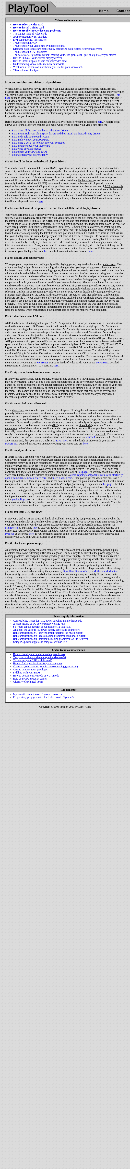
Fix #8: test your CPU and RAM (29, 151)
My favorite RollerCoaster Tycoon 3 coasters (37, 694)
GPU (55, 425)
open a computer (14, 477)
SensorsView (82, 571)
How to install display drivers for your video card (40, 60)
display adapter (22, 88)
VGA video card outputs (26, 70)
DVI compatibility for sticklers (30, 39)
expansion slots (66, 168)
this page (82, 471)
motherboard (18, 168)
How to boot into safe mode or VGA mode (36, 675)
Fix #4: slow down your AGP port (30, 139)
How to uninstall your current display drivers (37, 57)
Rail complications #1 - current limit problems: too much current (48, 632)
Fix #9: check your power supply (30, 154)
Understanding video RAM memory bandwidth (38, 64)
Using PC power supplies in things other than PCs (40, 641)
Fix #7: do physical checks (26, 148)
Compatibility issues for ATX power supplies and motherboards (47, 620)
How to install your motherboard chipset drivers (39, 654)
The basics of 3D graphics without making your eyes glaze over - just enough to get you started (64, 54)
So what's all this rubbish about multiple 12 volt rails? (42, 626)
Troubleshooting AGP (25, 42)
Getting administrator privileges (30, 669)
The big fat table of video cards (30, 33)
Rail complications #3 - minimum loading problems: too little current (50, 638)
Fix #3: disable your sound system (30, 136)
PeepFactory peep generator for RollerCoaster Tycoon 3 (43, 697)
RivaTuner (42, 362)
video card (16, 214)
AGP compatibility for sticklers (30, 36)
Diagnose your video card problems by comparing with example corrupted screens (57, 48)
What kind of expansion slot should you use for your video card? (48, 67)
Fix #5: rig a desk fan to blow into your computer (38, 142)
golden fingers (20, 499)
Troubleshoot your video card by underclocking (39, 45)
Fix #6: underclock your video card (31, 145)
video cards (117, 186)
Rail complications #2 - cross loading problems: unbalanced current (49, 635)
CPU (39, 168)
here (100, 121)
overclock (100, 434)
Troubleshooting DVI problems (30, 51)
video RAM (85, 425)
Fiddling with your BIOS (26, 672)
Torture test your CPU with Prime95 (32, 660)
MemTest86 (11, 527)
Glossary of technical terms (28, 681)
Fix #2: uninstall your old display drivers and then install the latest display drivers (56, 133)
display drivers (86, 180)
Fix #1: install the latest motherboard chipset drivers (40, 130)
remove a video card (35, 477)
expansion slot (68, 323)
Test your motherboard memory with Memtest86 (39, 657)
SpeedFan (68, 571)
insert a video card (62, 477)
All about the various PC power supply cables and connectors (46, 629)
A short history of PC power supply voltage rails (39, 623)
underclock (11, 428)
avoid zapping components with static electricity (96, 474)
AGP (107, 186)
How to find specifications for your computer (37, 663)
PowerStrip (102, 362)
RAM (53, 168)
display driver (44, 214)
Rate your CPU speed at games (30, 678)
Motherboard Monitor (105, 571)
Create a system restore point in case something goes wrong (45, 666)
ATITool (90, 437)
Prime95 (9, 533)
